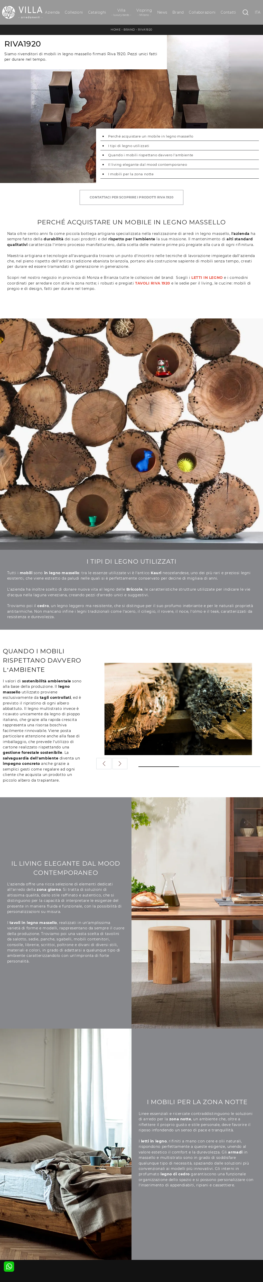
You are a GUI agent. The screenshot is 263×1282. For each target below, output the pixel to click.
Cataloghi (97, 12)
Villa (121, 12)
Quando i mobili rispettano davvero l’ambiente (150, 155)
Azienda (52, 12)
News (162, 12)
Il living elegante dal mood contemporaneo (147, 164)
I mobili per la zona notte (131, 174)
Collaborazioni (202, 12)
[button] (120, 763)
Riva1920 (145, 29)
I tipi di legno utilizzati (128, 146)
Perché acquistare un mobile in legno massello (150, 136)
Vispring (144, 12)
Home (115, 29)
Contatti (228, 12)
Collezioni (74, 12)
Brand (178, 12)
